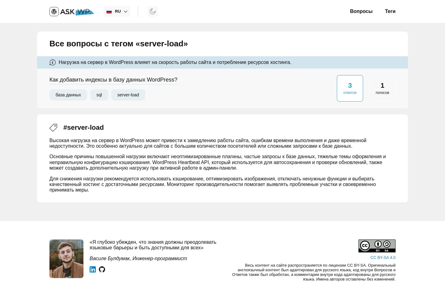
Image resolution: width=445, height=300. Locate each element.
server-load (128, 94)
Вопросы (361, 11)
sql (99, 94)
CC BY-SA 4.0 (383, 257)
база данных (68, 94)
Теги (390, 11)
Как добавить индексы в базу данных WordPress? (113, 80)
